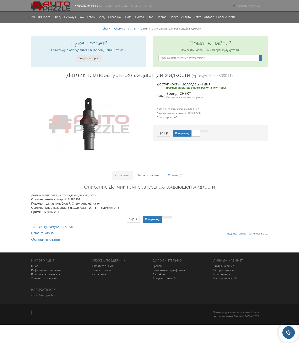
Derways (70, 17)
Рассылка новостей (225, 278)
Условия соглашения (43, 278)
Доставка (121, 5)
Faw (81, 17)
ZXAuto (186, 17)
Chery (57, 17)
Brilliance (44, 17)
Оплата (136, 5)
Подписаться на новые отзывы (246, 233)
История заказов (223, 270)
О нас (148, 5)
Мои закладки (221, 274)
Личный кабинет (223, 266)
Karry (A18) (55, 227)
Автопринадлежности (219, 17)
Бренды (157, 266)
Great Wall (115, 17)
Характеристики (148, 175)
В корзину (182, 133)
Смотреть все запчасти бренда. (185, 97)
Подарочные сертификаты (169, 270)
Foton (91, 17)
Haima (139, 17)
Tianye (173, 17)
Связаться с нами (102, 266)
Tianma (161, 17)
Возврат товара (101, 270)
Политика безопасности (45, 274)
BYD (32, 17)
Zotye (197, 17)
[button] (247, 6)
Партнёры (159, 274)
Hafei (128, 17)
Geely (101, 17)
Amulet (70, 227)
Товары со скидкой (164, 278)
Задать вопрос (88, 58)
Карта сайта (99, 274)
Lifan (150, 17)
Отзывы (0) (175, 175)
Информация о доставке (46, 270)
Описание (122, 175)
